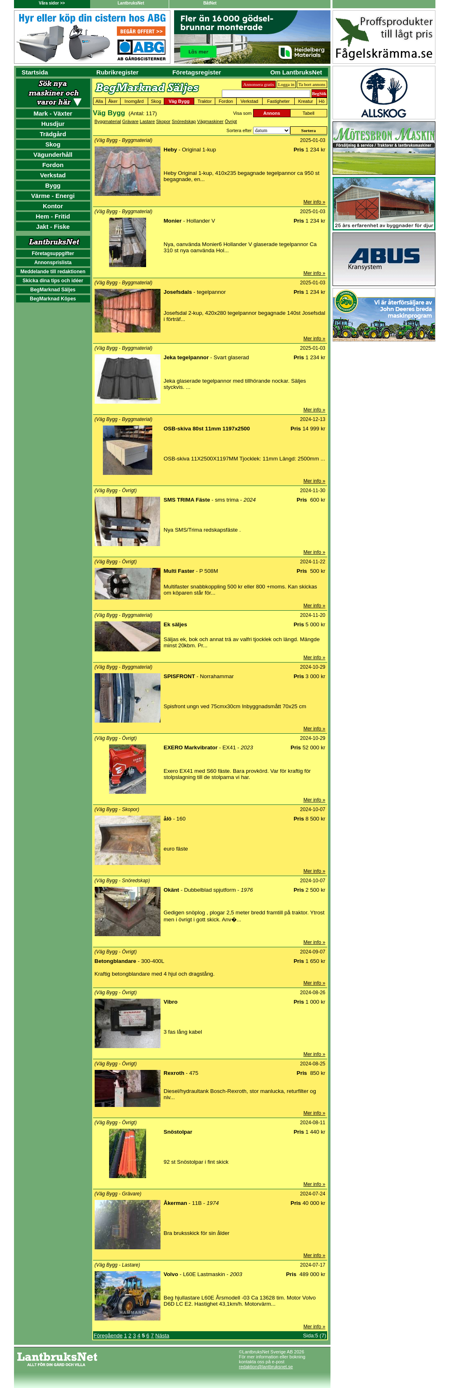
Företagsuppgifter (53, 253)
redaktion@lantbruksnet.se (266, 1366)
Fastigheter (278, 101)
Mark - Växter (52, 113)
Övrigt (231, 121)
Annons (271, 113)
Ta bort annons (311, 84)
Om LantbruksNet (296, 72)
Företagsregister (196, 72)
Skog (52, 144)
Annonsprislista (53, 262)
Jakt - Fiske (53, 226)
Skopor (163, 121)
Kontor (53, 205)
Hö (322, 101)
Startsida (35, 72)
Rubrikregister (117, 72)
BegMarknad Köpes (53, 299)
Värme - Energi (53, 195)
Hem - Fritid (53, 216)
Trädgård (53, 133)
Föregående (108, 1335)
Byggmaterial (108, 121)
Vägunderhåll (52, 154)
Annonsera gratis (258, 84)
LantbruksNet (131, 3)
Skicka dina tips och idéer (53, 281)
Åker (113, 101)
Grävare (130, 121)
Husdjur (53, 123)
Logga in (286, 84)
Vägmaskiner (210, 121)
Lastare (147, 121)
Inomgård (134, 101)
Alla (99, 101)
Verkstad (53, 175)
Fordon (53, 164)
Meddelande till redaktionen (52, 271)
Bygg (53, 185)
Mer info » (314, 202)
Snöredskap (184, 121)
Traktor (205, 101)
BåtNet (209, 3)
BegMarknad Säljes (52, 290)
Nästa (162, 1335)
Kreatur (305, 101)
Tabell (308, 113)
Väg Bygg (179, 101)
